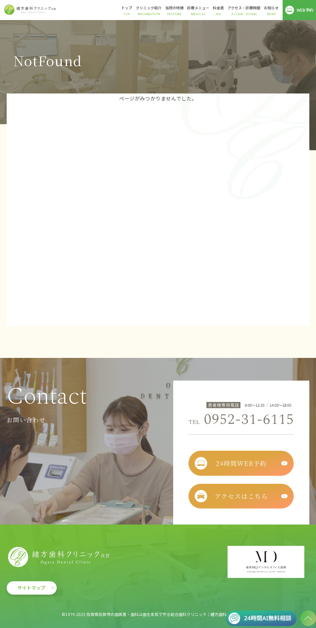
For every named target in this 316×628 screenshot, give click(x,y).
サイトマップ (31, 587)
